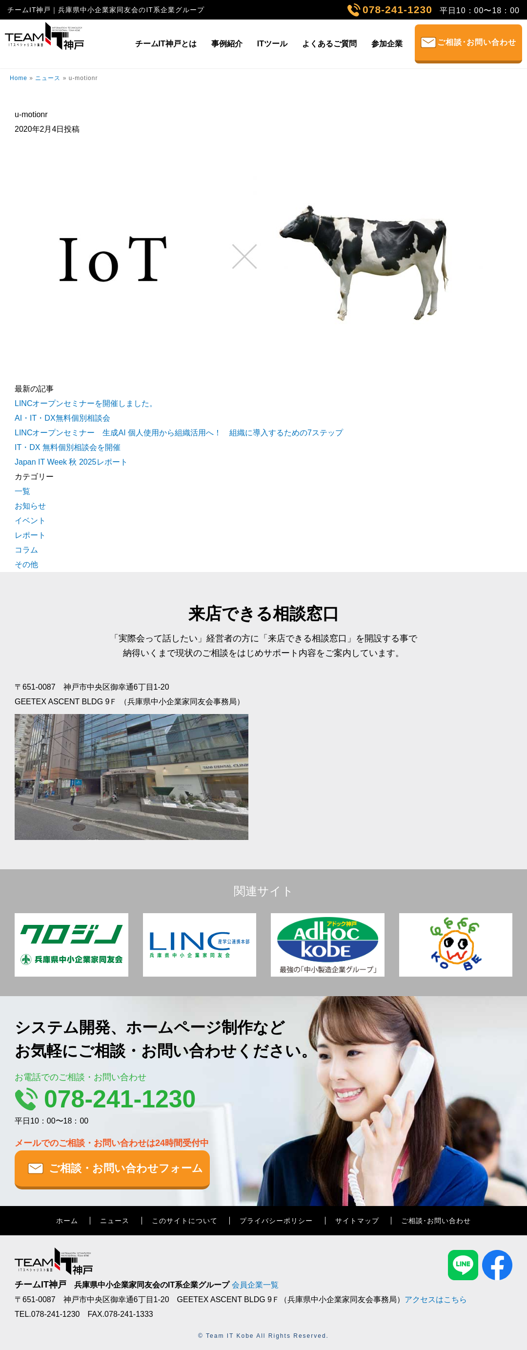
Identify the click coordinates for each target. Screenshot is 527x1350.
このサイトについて (185, 1221)
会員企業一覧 (255, 1285)
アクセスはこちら (436, 1299)
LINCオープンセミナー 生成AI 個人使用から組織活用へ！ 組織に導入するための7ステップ (179, 433)
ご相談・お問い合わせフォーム (126, 1168)
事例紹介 (227, 44)
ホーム (67, 1221)
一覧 (22, 491)
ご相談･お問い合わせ (476, 42)
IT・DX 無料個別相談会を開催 (68, 447)
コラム (26, 550)
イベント (30, 520)
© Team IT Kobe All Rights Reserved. (263, 1335)
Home (18, 78)
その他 (26, 564)
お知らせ (30, 506)
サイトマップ (357, 1221)
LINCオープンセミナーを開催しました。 (86, 403)
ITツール (272, 44)
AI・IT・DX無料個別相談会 (62, 418)
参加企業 (387, 44)
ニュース (48, 78)
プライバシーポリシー (276, 1221)
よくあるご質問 (329, 44)
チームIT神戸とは (166, 44)
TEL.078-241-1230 (47, 1314)
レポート (30, 535)
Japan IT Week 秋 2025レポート (71, 462)
